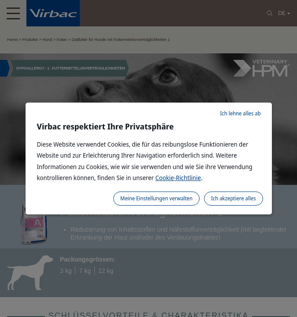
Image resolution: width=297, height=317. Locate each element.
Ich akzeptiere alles (233, 198)
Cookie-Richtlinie (178, 177)
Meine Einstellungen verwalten (156, 198)
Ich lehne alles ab (240, 113)
